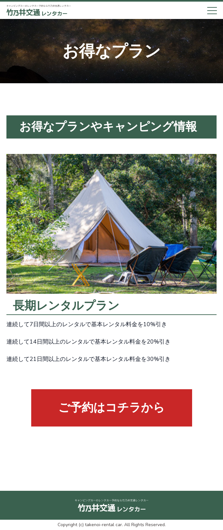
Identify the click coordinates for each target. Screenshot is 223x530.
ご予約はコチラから (111, 408)
